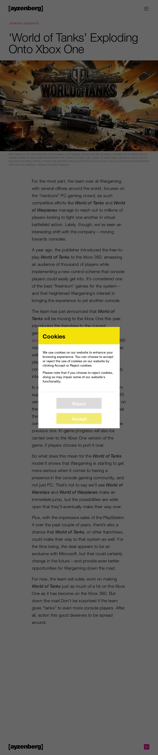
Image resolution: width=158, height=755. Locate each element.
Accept (79, 418)
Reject (79, 403)
